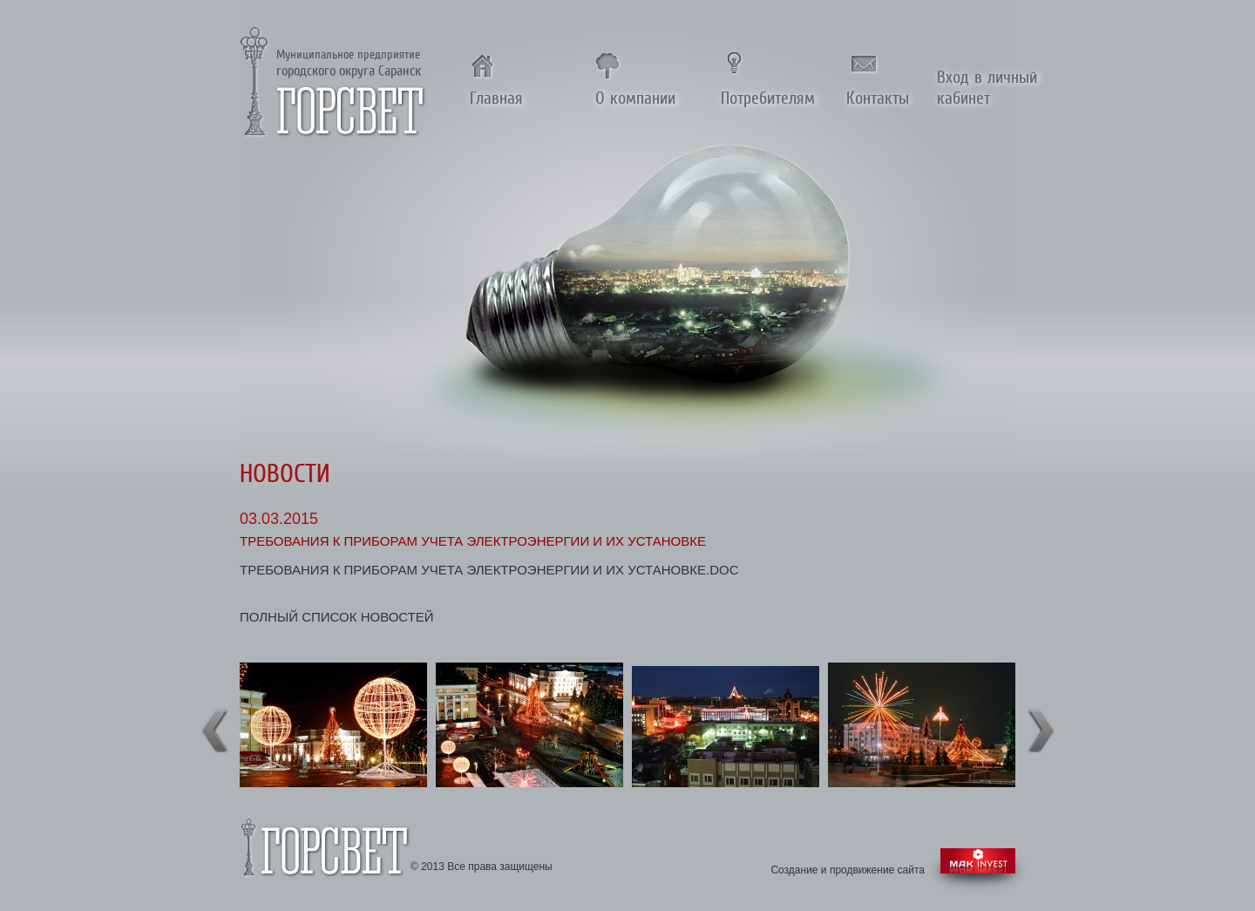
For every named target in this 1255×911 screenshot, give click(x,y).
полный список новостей (337, 616)
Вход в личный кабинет (987, 87)
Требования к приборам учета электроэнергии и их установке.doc (489, 569)
